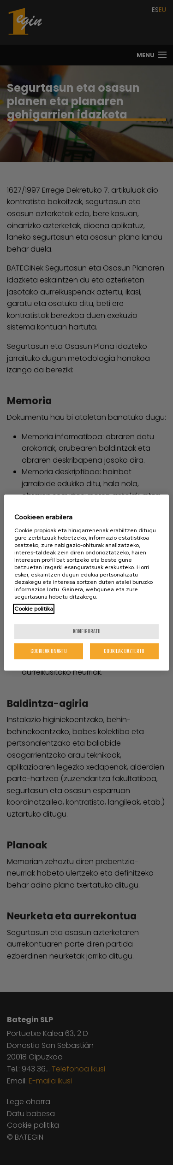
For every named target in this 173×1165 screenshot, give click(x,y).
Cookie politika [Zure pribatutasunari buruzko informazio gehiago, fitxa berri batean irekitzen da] (33, 608)
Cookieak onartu (48, 650)
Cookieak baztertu (124, 650)
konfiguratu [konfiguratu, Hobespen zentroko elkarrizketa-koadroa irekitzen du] (87, 631)
